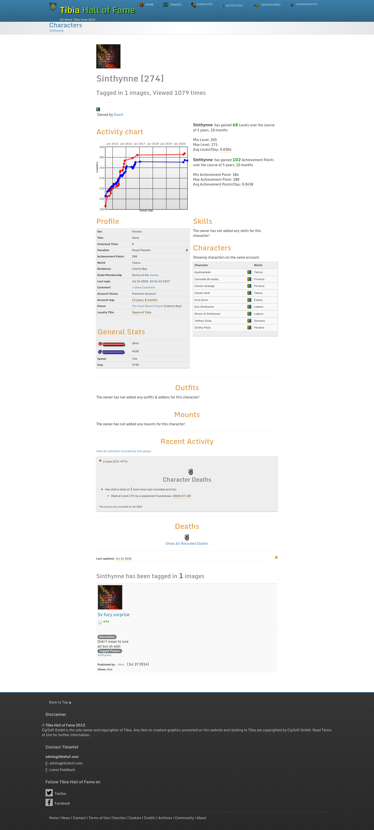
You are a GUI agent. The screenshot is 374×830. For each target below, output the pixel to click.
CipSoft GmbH (53, 730)
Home (54, 818)
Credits (150, 818)
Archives (165, 818)
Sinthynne (56, 30)
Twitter (55, 792)
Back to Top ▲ (60, 702)
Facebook (57, 802)
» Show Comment (143, 287)
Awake (154, 275)
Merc (121, 664)
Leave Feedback (62, 769)
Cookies (134, 818)
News (65, 818)
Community (184, 818)
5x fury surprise (113, 614)
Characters (65, 25)
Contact (79, 818)
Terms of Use (99, 818)
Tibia (128, 730)
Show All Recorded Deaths (187, 543)
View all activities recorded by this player (123, 451)
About (201, 818)
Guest (118, 114)
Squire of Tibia (141, 312)
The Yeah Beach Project (148, 306)
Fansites (119, 818)
